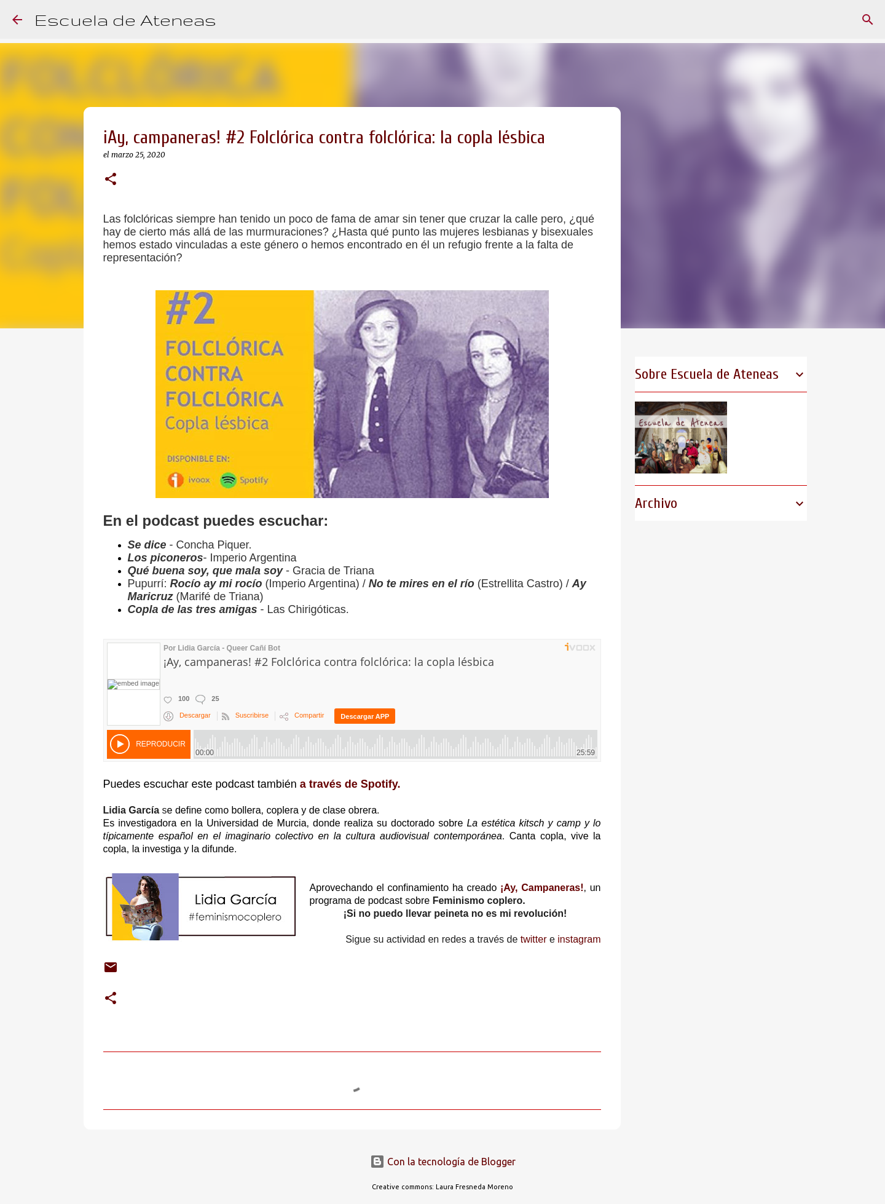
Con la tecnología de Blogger (443, 1161)
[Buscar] (233, 19)
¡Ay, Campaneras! (542, 887)
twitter (534, 939)
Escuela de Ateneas (125, 19)
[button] (110, 180)
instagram (578, 939)
